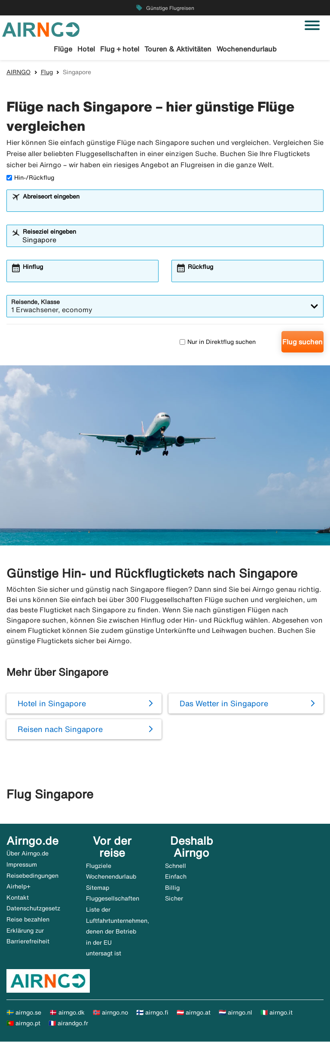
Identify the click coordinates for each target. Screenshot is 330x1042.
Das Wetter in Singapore (224, 704)
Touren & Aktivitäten (177, 48)
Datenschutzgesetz (33, 909)
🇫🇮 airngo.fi (152, 1013)
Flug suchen (302, 342)
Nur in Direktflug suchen (218, 342)
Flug (47, 72)
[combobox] (170, 205)
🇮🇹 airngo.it (276, 1013)
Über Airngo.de (27, 854)
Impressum (21, 865)
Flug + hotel (119, 48)
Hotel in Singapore (52, 704)
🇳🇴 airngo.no (110, 1013)
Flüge (63, 48)
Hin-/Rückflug (30, 178)
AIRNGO (18, 72)
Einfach (175, 877)
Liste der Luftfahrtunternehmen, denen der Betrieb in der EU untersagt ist (117, 932)
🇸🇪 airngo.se (23, 1013)
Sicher (174, 899)
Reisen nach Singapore (60, 729)
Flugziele (98, 866)
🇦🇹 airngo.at (194, 1013)
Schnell (175, 866)
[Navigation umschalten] (312, 25)
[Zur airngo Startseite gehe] (40, 28)
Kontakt (17, 898)
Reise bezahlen (27, 920)
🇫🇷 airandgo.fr (68, 1024)
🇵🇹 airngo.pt (23, 1024)
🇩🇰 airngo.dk (67, 1013)
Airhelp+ (18, 887)
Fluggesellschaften (112, 899)
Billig (172, 888)
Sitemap (97, 888)
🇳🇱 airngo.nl (235, 1013)
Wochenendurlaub (247, 48)
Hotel (86, 48)
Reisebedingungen (32, 876)
